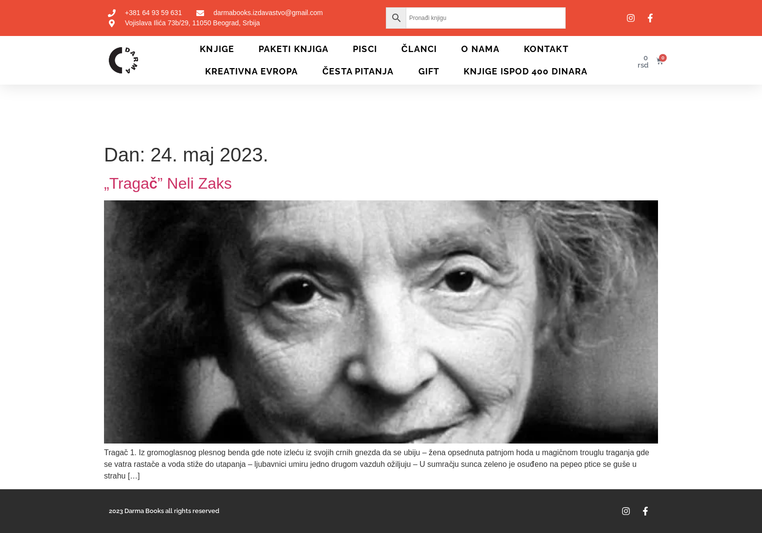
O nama (480, 49)
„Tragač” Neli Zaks (168, 183)
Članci (419, 49)
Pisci (365, 49)
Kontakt (546, 49)
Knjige (217, 49)
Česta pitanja (358, 71)
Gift (428, 71)
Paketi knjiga (294, 49)
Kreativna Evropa (251, 71)
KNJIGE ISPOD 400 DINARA (526, 71)
